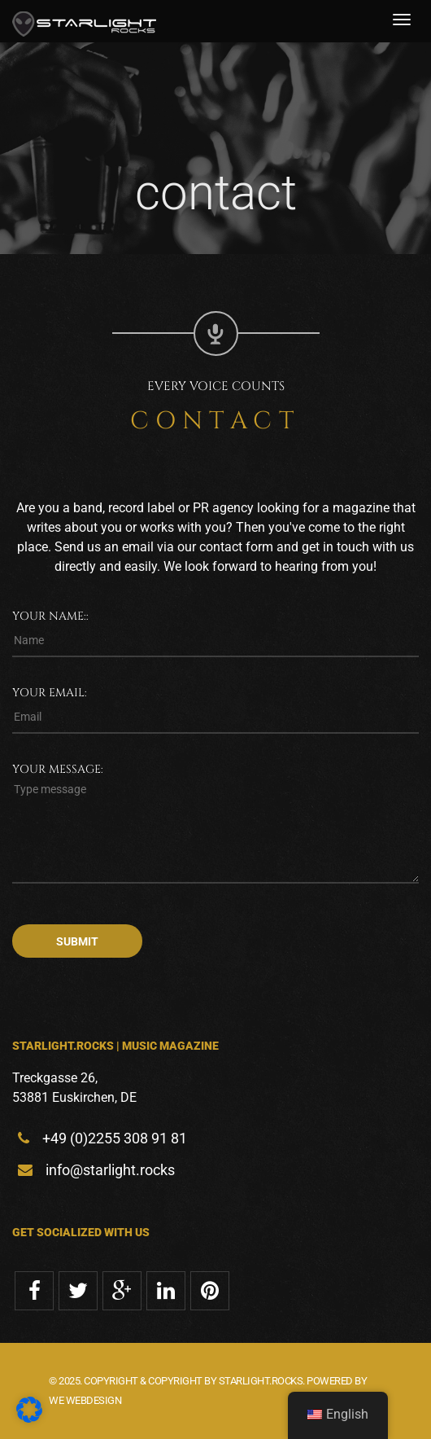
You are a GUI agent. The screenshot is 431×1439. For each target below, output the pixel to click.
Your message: (57, 769)
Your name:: (50, 616)
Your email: (49, 692)
